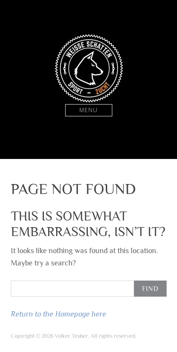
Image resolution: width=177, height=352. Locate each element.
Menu (88, 110)
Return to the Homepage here (58, 314)
